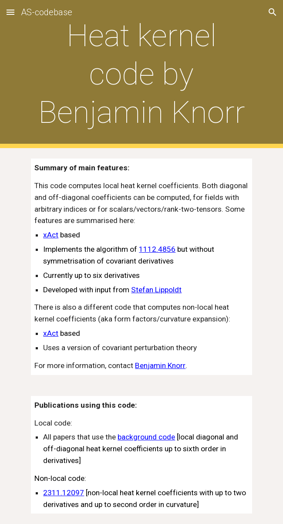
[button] (10, 12)
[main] (141, 74)
